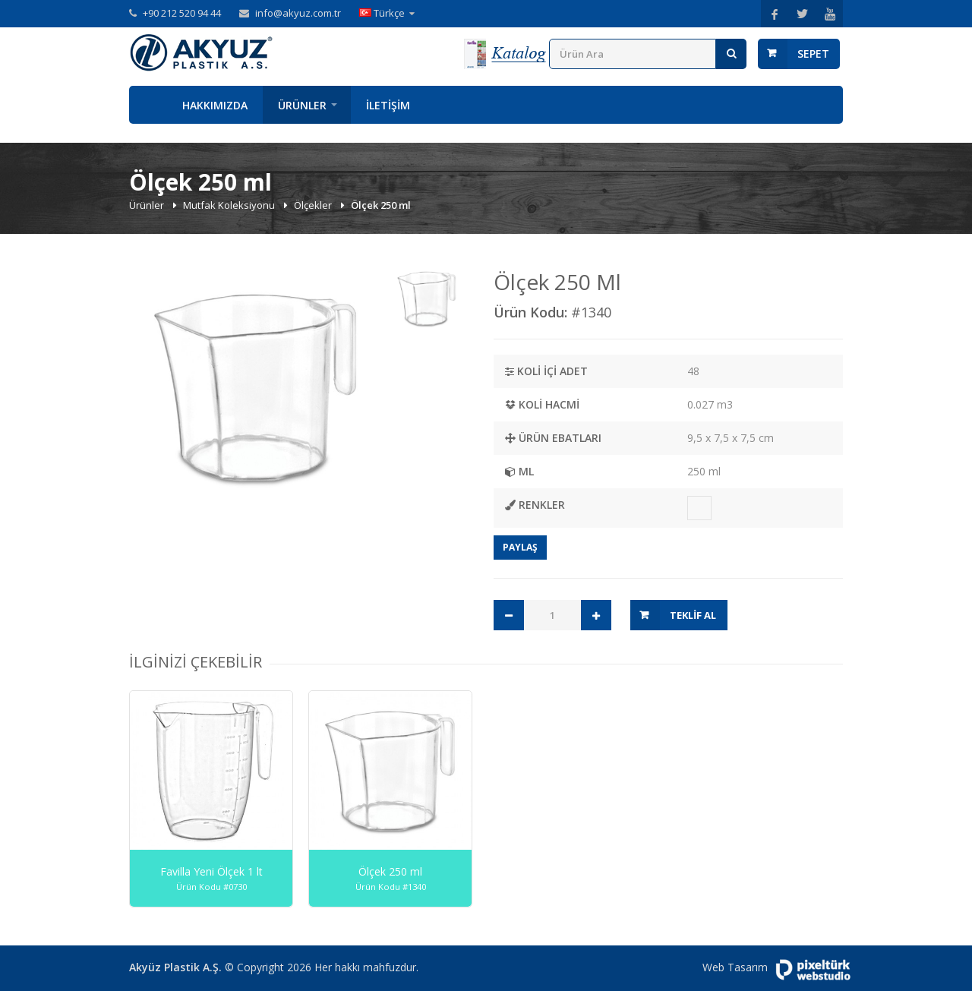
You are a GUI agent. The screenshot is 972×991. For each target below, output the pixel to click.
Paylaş (520, 547)
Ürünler (302, 105)
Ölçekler (314, 205)
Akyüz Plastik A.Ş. (175, 967)
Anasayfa (148, 105)
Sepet (813, 53)
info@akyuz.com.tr (298, 13)
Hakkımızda (215, 105)
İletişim (388, 105)
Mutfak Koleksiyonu (230, 205)
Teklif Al (693, 615)
